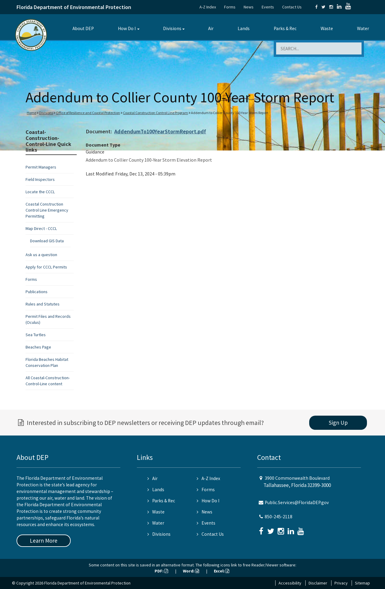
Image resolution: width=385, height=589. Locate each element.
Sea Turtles (36, 334)
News (249, 7)
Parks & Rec (285, 28)
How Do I (127, 28)
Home (31, 112)
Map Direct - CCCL (41, 228)
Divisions (172, 28)
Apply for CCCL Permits (46, 267)
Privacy (341, 583)
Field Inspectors (40, 179)
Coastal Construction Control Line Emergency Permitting (47, 210)
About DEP (83, 28)
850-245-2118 (278, 516)
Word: (191, 571)
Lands (244, 28)
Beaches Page (38, 347)
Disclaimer (318, 583)
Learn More (43, 540)
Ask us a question (41, 254)
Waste (327, 28)
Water (363, 28)
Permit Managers (41, 167)
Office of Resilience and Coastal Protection (88, 112)
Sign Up (338, 422)
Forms (230, 7)
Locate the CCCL (40, 191)
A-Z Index (207, 7)
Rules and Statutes (43, 304)
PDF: (161, 571)
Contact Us (292, 7)
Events (268, 7)
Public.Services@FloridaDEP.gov (297, 502)
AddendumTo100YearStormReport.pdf (160, 131)
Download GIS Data (47, 240)
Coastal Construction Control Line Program (155, 112)
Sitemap (362, 583)
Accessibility (290, 583)
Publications (37, 291)
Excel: (221, 571)
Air (211, 28)
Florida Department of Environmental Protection (74, 7)
